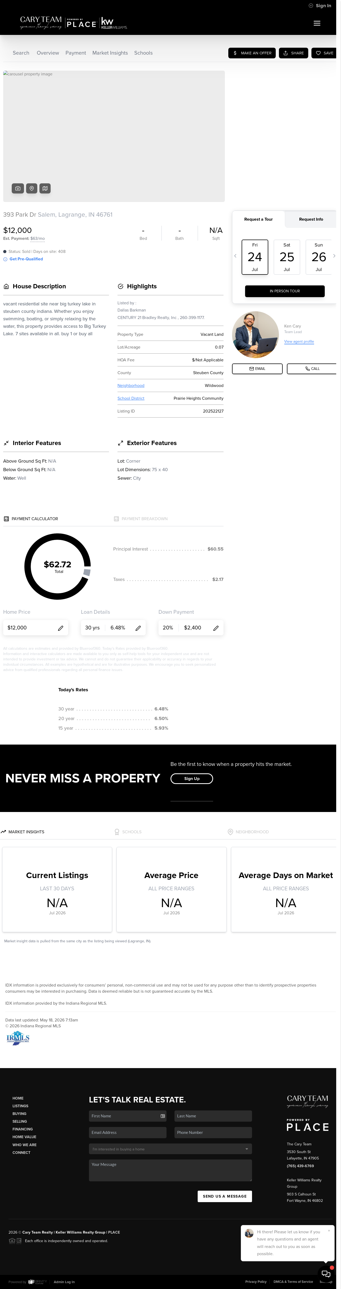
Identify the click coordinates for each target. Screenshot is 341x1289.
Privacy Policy (256, 1282)
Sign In (319, 5)
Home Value (24, 1137)
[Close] (329, 1231)
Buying (19, 1114)
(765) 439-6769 (300, 1166)
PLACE (114, 1232)
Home (18, 1098)
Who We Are (24, 1145)
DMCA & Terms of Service (293, 1282)
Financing (23, 1129)
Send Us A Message (225, 1196)
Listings (20, 1106)
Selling (20, 1121)
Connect (21, 1152)
